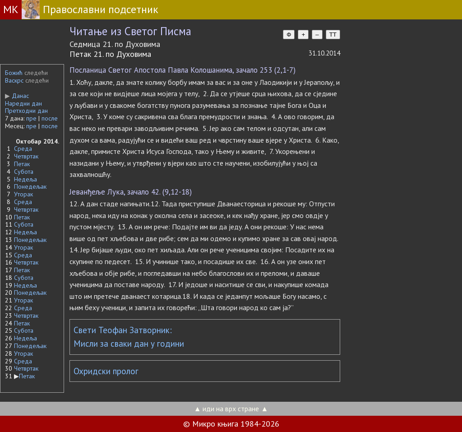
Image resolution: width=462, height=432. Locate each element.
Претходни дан (26, 111)
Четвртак (26, 156)
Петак (22, 164)
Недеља (25, 179)
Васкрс (14, 80)
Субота (23, 171)
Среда (23, 148)
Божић (14, 73)
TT (333, 34)
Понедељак (30, 186)
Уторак (23, 194)
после (50, 118)
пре (31, 118)
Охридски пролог (106, 371)
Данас (17, 96)
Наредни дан (23, 103)
